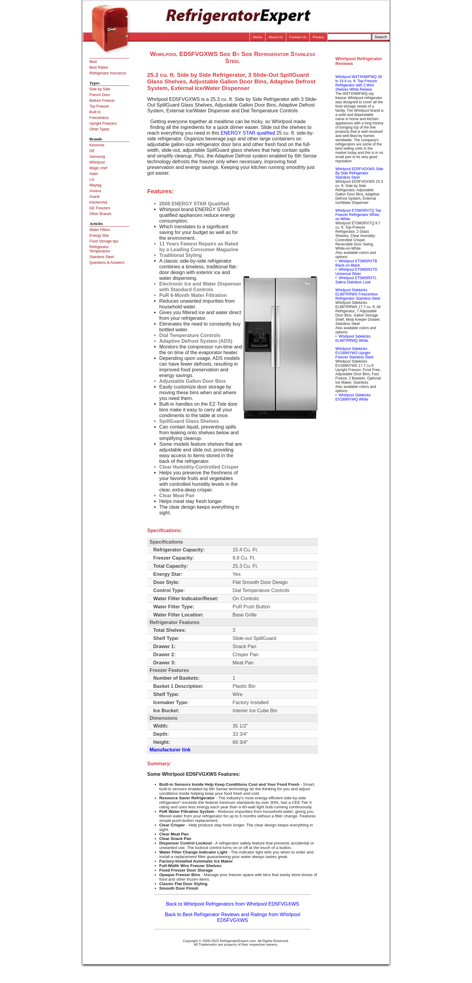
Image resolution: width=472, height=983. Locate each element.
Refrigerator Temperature (99, 249)
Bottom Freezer (102, 100)
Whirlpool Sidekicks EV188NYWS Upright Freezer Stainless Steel (354, 353)
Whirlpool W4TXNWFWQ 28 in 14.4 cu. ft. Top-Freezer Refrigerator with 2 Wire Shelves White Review (358, 83)
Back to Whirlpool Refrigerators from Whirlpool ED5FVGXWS (232, 904)
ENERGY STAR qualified (248, 133)
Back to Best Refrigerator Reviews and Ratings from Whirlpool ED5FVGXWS (232, 917)
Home (257, 37)
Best (93, 62)
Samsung (97, 156)
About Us (276, 37)
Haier (93, 174)
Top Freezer (99, 106)
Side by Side (99, 89)
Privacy (318, 37)
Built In (95, 112)
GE (92, 151)
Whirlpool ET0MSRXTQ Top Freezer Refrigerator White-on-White (358, 214)
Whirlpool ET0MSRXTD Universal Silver (356, 271)
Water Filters (99, 230)
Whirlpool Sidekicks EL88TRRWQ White (353, 338)
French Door (99, 95)
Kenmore (96, 145)
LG (91, 179)
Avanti (94, 197)
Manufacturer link (170, 749)
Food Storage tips (104, 241)
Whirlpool (97, 162)
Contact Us (297, 37)
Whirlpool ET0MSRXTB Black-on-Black (356, 263)
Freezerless (99, 118)
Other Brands (100, 214)
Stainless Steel (101, 257)
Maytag (95, 185)
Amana (95, 191)
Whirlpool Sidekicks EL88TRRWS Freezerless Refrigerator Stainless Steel (357, 294)
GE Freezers (99, 208)
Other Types (99, 129)
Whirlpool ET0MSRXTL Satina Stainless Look (356, 280)
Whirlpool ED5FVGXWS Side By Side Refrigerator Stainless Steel (359, 173)
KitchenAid (98, 202)
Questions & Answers (106, 263)
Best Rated (98, 67)
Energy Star (99, 235)
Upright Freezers (103, 123)
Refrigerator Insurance (107, 73)
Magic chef (98, 168)
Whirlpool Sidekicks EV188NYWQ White (353, 397)
